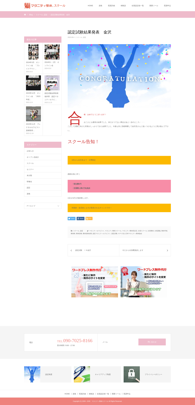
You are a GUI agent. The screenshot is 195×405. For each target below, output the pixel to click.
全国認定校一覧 (138, 6)
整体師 (73, 233)
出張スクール (142, 231)
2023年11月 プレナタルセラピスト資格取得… (33, 127)
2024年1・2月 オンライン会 (52, 63)
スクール (79, 37)
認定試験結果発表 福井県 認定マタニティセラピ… (52, 96)
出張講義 (158, 231)
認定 (84, 37)
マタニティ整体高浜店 (129, 231)
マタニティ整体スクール (113, 231)
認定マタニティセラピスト (102, 233)
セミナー (30, 169)
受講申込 (167, 6)
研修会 (29, 182)
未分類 (29, 175)
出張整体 (151, 231)
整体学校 (164, 231)
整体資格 (79, 233)
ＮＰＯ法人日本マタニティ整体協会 (130, 233)
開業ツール (153, 6)
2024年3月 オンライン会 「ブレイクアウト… (33, 65)
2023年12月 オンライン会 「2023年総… (33, 96)
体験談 (123, 6)
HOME (90, 6)
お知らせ (30, 151)
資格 (100, 6)
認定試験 (114, 233)
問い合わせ (152, 342)
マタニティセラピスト (96, 231)
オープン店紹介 (33, 157)
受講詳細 (111, 6)
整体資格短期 (87, 233)
